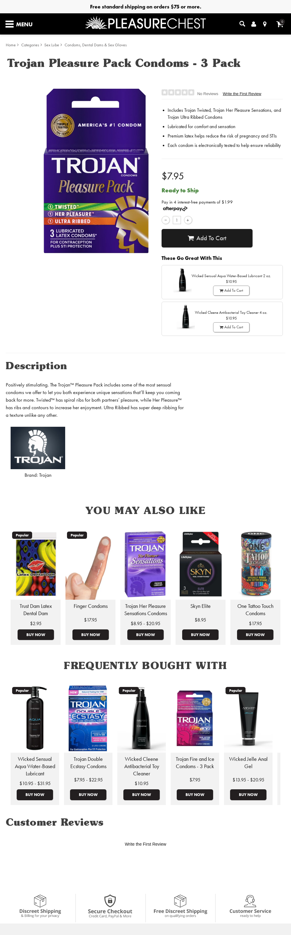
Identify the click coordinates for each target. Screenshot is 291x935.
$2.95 (36, 623)
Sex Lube (51, 45)
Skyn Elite (200, 606)
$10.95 (142, 783)
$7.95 (194, 780)
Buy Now (35, 634)
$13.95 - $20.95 (248, 780)
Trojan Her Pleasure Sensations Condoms (145, 610)
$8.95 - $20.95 (145, 623)
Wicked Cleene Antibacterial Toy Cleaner (141, 766)
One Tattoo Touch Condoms (255, 610)
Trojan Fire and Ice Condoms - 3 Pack (195, 763)
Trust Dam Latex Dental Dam (36, 610)
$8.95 (200, 620)
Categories (30, 45)
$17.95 (90, 620)
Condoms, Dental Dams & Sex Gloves (96, 45)
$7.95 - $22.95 (88, 780)
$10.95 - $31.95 (35, 783)
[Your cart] (280, 24)
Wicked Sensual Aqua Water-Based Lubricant (35, 766)
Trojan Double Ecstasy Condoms (88, 763)
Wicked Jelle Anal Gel (248, 763)
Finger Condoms (91, 606)
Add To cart (207, 238)
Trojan (45, 475)
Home (11, 45)
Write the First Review (242, 93)
